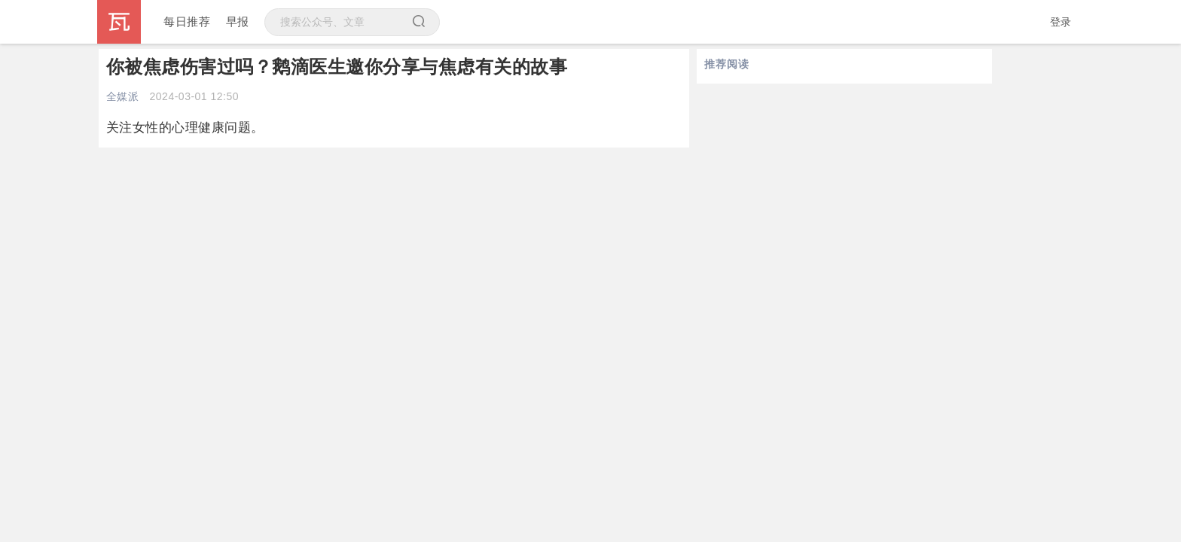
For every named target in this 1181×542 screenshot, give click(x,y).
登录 (1061, 22)
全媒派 (122, 96)
